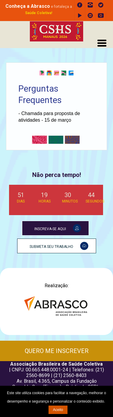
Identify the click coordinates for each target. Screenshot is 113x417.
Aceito (58, 410)
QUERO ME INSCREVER (57, 351)
